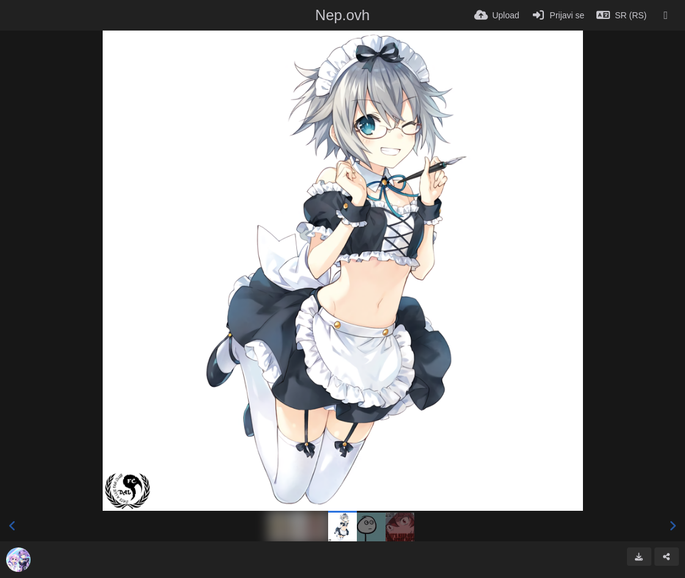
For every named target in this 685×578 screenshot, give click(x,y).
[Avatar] (18, 559)
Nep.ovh (342, 15)
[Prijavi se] (558, 15)
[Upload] (496, 15)
